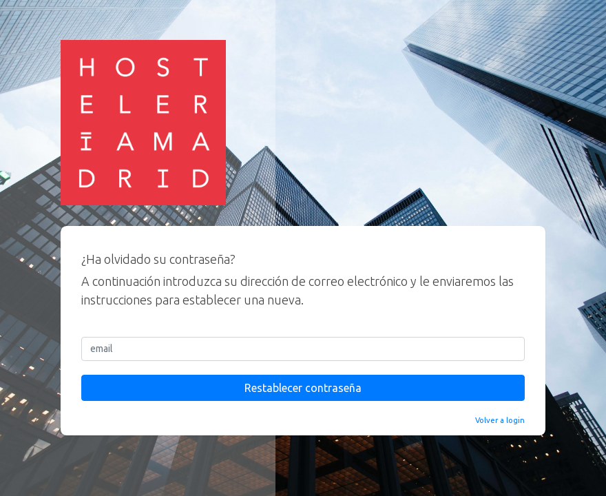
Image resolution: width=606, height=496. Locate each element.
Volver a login (500, 420)
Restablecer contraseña (303, 388)
